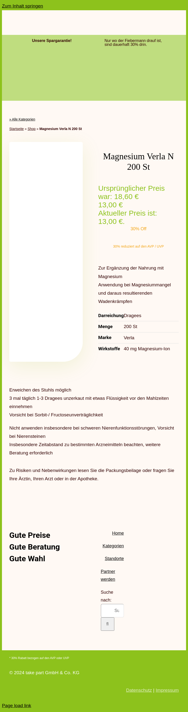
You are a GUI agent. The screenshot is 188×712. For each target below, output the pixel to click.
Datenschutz (139, 690)
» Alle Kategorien (22, 119)
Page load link (16, 705)
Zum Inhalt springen (22, 6)
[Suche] (107, 624)
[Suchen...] (112, 610)
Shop (32, 129)
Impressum (167, 690)
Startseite (16, 129)
